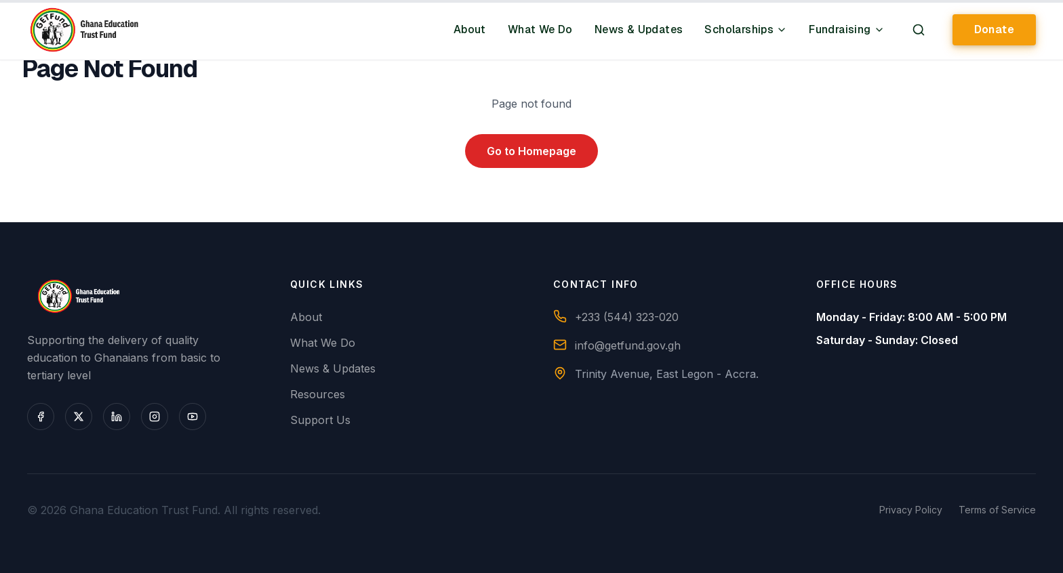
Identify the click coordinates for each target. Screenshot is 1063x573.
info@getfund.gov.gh (628, 345)
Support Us (320, 420)
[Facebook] (40, 416)
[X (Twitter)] (78, 416)
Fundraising (846, 29)
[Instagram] (154, 416)
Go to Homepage (531, 151)
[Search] (918, 30)
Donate (994, 29)
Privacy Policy (910, 509)
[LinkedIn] (116, 416)
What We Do (540, 29)
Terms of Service (997, 509)
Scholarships (745, 29)
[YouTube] (192, 416)
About (470, 29)
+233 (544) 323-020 (627, 317)
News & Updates (639, 29)
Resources (317, 394)
